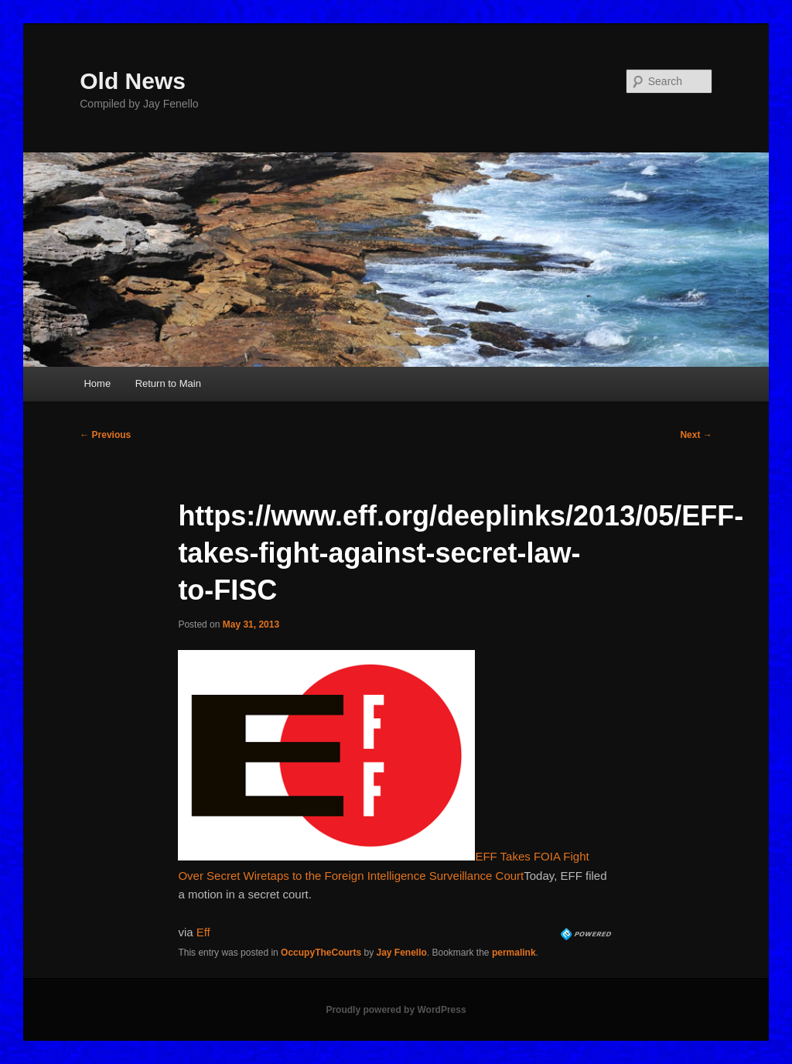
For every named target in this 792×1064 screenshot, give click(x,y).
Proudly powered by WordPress (396, 1009)
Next (696, 434)
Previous (105, 434)
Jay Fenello (401, 952)
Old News (133, 81)
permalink (514, 952)
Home (97, 383)
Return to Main (168, 383)
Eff (203, 932)
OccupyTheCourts (321, 952)
